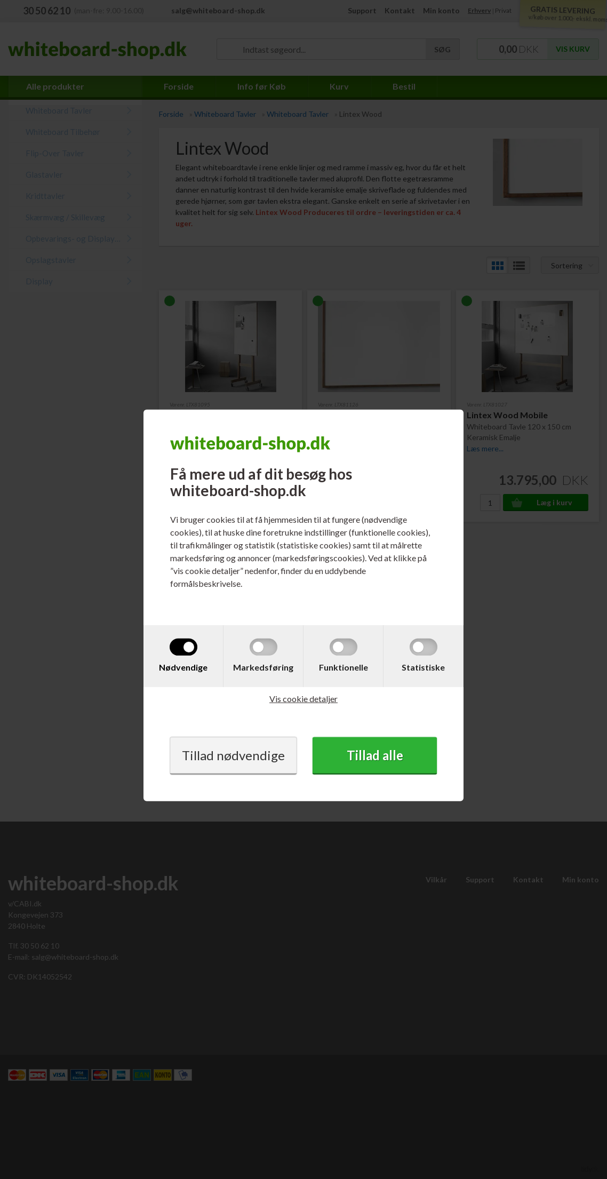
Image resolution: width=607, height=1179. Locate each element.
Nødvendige (183, 667)
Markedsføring (263, 667)
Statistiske (423, 667)
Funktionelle (343, 667)
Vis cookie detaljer (303, 699)
